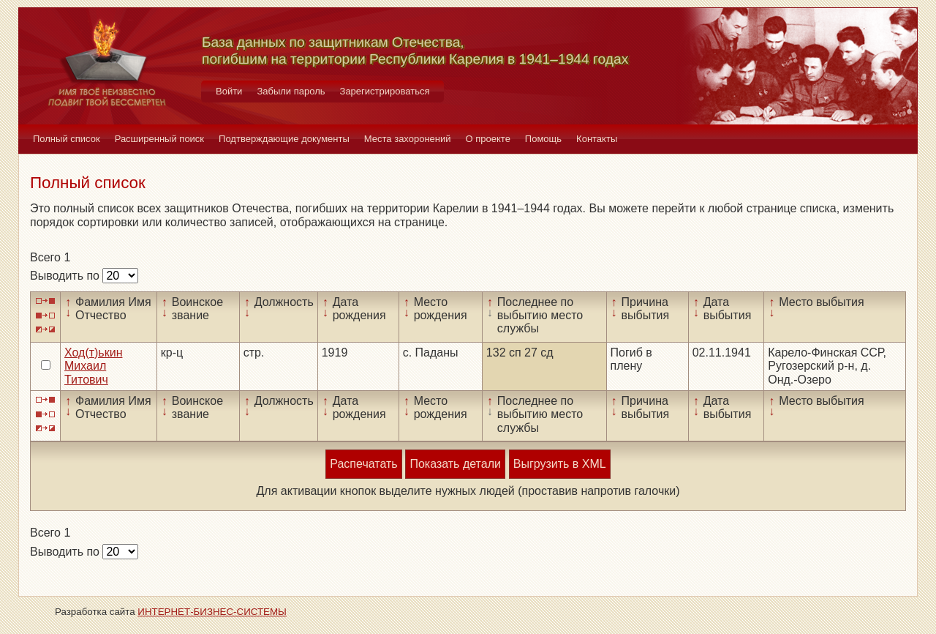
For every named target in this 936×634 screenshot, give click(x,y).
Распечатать (363, 464)
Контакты (596, 138)
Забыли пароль (291, 91)
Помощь (543, 138)
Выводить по (66, 275)
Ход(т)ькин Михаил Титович (93, 366)
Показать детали (455, 464)
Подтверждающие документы (284, 138)
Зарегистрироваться (385, 91)
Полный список (66, 138)
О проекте (488, 138)
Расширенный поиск (159, 138)
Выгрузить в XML (559, 464)
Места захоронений (407, 138)
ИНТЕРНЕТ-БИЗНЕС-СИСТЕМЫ (212, 611)
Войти (229, 91)
